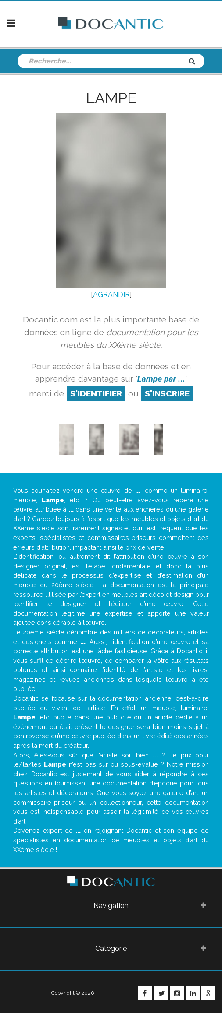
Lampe (111, 98)
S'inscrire (167, 393)
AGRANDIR (111, 295)
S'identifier (96, 393)
